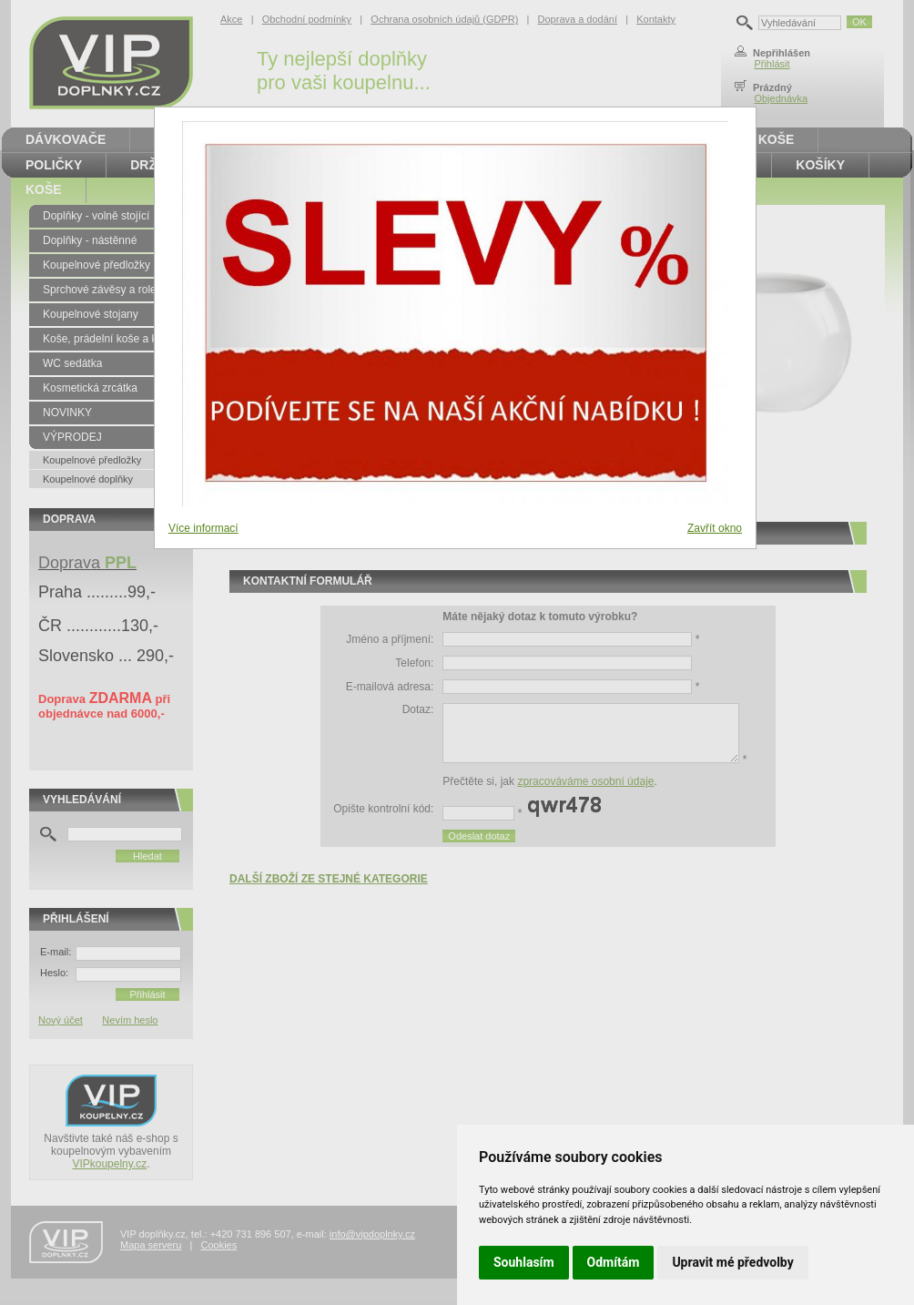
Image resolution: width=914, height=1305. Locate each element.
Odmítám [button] (613, 1262)
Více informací (203, 528)
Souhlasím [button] (523, 1262)
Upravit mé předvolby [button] (732, 1262)
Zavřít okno (714, 528)
